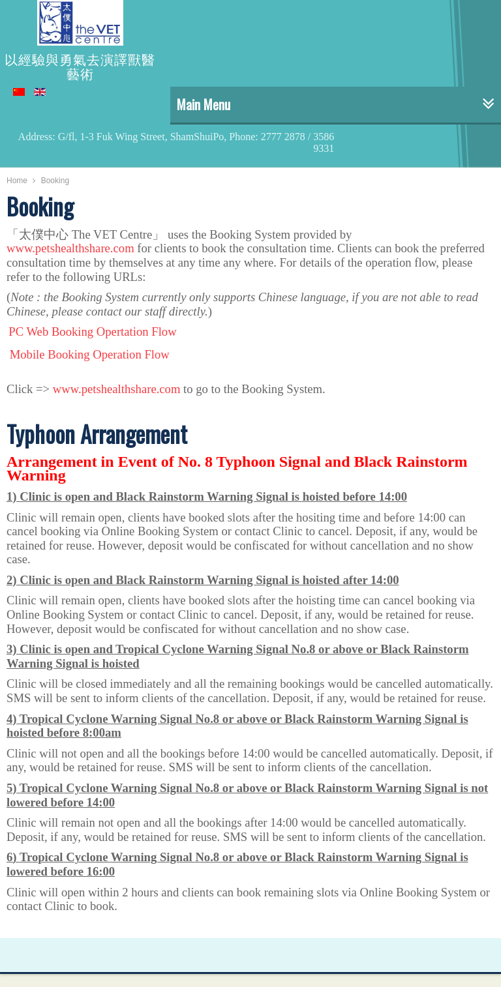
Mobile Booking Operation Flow (90, 354)
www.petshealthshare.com (70, 248)
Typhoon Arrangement (97, 433)
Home (17, 180)
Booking (40, 206)
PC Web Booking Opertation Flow (92, 331)
